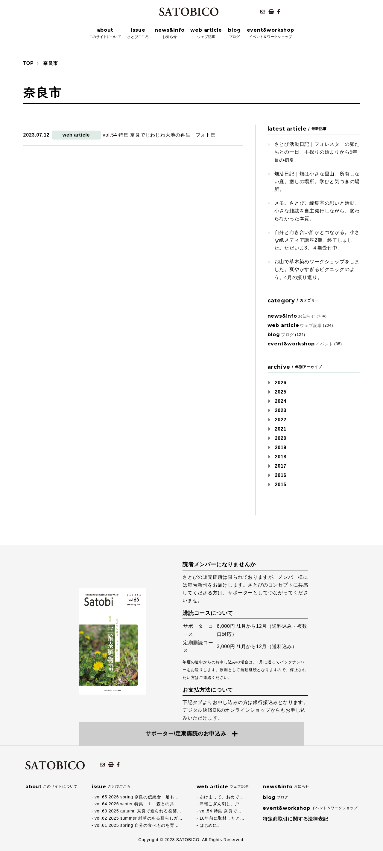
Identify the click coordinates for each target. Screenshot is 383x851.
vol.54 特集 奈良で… (220, 811)
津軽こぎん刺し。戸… (222, 803)
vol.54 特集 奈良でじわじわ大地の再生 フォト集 (159, 134)
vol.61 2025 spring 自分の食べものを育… (137, 825)
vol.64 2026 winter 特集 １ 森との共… (137, 803)
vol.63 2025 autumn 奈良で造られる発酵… (138, 811)
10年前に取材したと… (222, 818)
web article (76, 134)
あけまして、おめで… (222, 797)
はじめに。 (211, 825)
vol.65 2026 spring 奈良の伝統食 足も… (137, 797)
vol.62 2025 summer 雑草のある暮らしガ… (139, 818)
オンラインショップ (247, 710)
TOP (28, 63)
